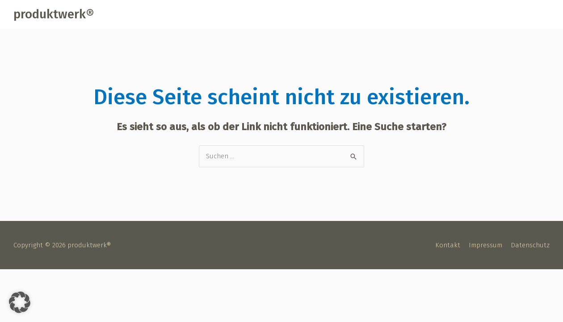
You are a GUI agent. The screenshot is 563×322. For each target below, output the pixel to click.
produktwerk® (53, 14)
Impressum (485, 245)
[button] (19, 302)
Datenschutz (530, 245)
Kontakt (447, 245)
